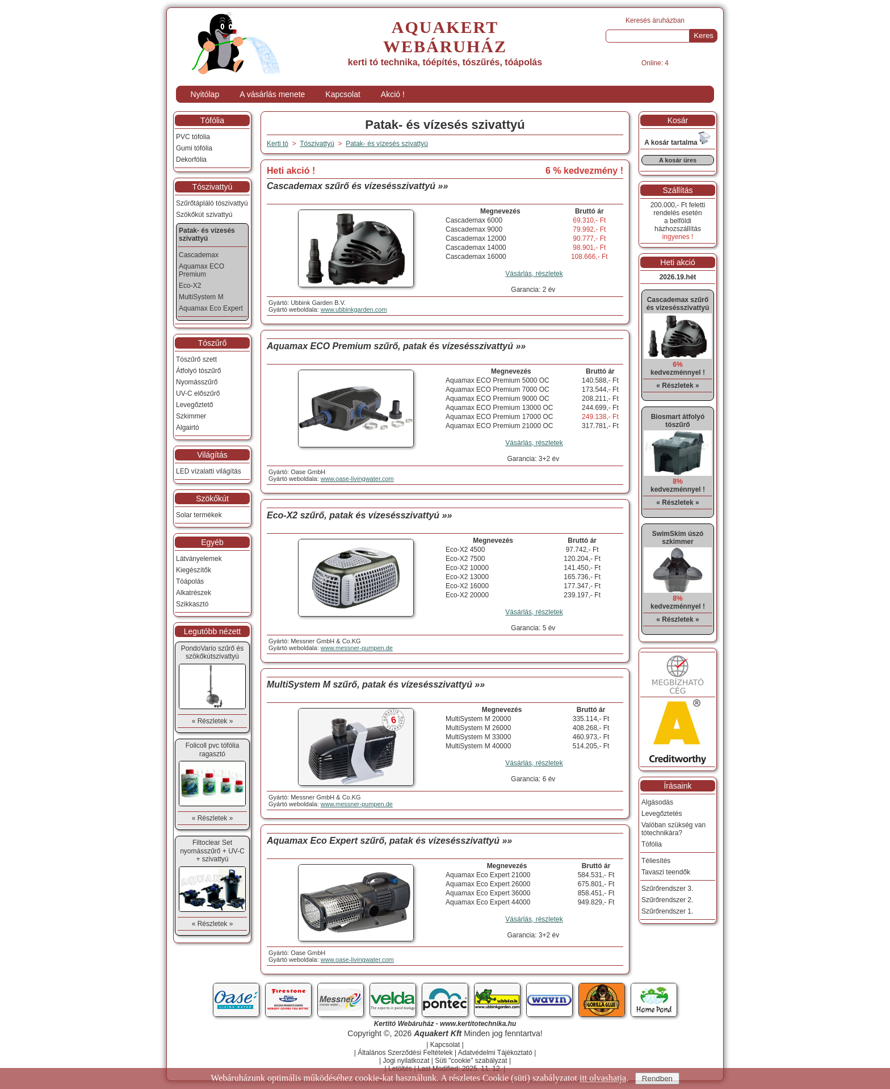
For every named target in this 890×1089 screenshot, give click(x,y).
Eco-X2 (190, 286)
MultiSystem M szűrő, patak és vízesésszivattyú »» (376, 684)
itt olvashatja (603, 1078)
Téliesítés (655, 861)
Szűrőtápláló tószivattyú (212, 203)
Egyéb (212, 542)
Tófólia (212, 120)
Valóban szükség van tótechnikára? (673, 829)
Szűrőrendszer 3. (667, 889)
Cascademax (199, 255)
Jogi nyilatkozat (406, 1061)
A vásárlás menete (272, 94)
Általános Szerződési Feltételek (405, 1053)
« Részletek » (212, 721)
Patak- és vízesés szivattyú (387, 144)
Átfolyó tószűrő (198, 371)
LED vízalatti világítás (208, 471)
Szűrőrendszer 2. (667, 900)
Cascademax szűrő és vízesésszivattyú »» (357, 186)
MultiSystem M (201, 297)
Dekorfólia (191, 160)
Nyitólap (205, 94)
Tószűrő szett (196, 359)
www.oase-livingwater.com (357, 478)
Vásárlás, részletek (533, 274)
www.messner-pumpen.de (357, 647)
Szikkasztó (192, 604)
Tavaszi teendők (665, 872)
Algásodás (657, 802)
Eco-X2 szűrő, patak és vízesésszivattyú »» (359, 515)
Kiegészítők (193, 570)
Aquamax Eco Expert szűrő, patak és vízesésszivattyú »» (389, 840)
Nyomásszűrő (196, 382)
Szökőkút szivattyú (204, 215)
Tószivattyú (212, 186)
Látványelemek (199, 559)
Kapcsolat (342, 94)
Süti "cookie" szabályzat (471, 1061)
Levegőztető (194, 405)
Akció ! (393, 94)
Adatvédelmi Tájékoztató (495, 1053)
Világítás (212, 454)
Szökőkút (212, 498)
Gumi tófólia (194, 148)
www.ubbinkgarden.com (354, 309)
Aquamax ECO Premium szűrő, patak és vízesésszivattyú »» (396, 346)
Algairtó (187, 428)
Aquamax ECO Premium (201, 270)
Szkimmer (191, 416)
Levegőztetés (661, 814)
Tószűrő (212, 342)
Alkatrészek (193, 593)
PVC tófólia (193, 137)
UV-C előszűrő (198, 393)
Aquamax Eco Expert (211, 308)
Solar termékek (199, 515)
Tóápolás (190, 581)
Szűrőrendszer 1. (667, 911)
